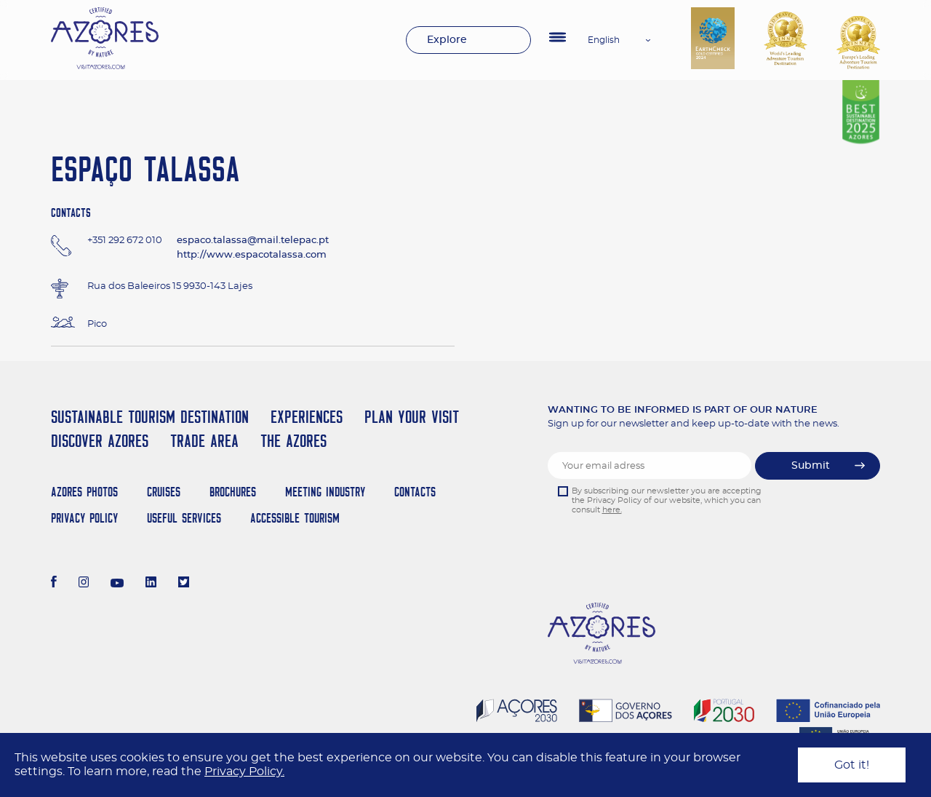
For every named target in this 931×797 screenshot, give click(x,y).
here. (612, 510)
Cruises (163, 492)
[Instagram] (84, 584)
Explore (447, 40)
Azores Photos (84, 492)
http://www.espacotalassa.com (252, 255)
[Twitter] (183, 584)
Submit (810, 466)
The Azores (293, 441)
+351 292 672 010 (124, 240)
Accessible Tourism (295, 518)
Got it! (851, 765)
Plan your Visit (411, 417)
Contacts (415, 492)
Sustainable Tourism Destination (150, 417)
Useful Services (184, 518)
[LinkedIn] (150, 584)
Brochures (232, 492)
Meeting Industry (325, 492)
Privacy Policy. (244, 771)
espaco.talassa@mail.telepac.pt (253, 240)
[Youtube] (117, 584)
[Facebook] (54, 584)
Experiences (307, 417)
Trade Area (204, 441)
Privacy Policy (84, 518)
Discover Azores (99, 441)
